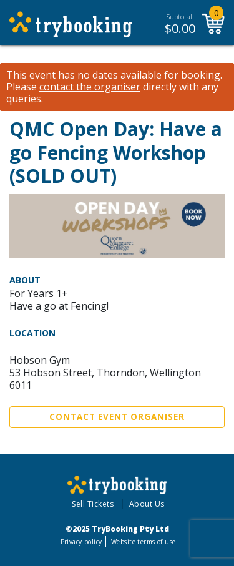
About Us (147, 504)
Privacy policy (81, 541)
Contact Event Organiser (117, 416)
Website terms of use (143, 541)
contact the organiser (89, 87)
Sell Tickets (93, 504)
